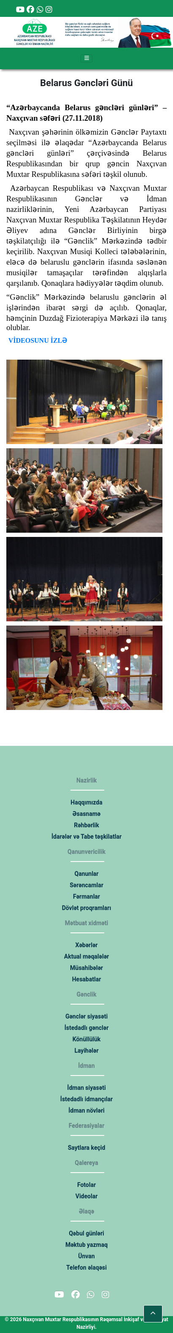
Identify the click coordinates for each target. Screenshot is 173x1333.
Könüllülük (87, 1039)
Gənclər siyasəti (86, 1016)
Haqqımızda (86, 802)
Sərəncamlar (86, 885)
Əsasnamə (87, 813)
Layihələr (86, 1050)
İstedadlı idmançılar (86, 1099)
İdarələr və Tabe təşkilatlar (86, 836)
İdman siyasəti (86, 1087)
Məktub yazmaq (86, 1244)
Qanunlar (86, 873)
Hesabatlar (86, 979)
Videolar (87, 1196)
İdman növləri (86, 1110)
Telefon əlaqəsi (86, 1267)
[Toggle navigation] (86, 58)
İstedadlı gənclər (87, 1027)
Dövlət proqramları (86, 908)
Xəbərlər (87, 945)
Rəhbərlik (86, 825)
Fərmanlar (86, 896)
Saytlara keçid (86, 1147)
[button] (152, 1313)
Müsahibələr (86, 968)
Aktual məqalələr (86, 956)
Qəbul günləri (86, 1233)
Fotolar (86, 1184)
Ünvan (86, 1256)
